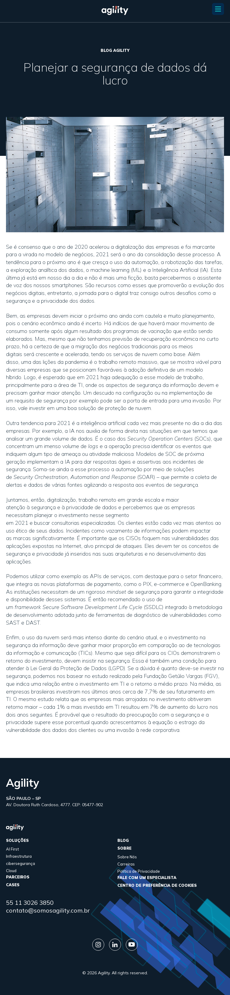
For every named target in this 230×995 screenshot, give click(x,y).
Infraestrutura (19, 856)
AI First (12, 849)
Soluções (17, 840)
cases (12, 884)
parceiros (17, 877)
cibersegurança (20, 863)
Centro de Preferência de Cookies (157, 885)
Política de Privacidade (138, 871)
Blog (123, 840)
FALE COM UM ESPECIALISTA (146, 877)
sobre (124, 848)
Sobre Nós (127, 856)
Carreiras (126, 864)
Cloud (11, 870)
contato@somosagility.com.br (48, 910)
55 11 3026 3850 (30, 902)
